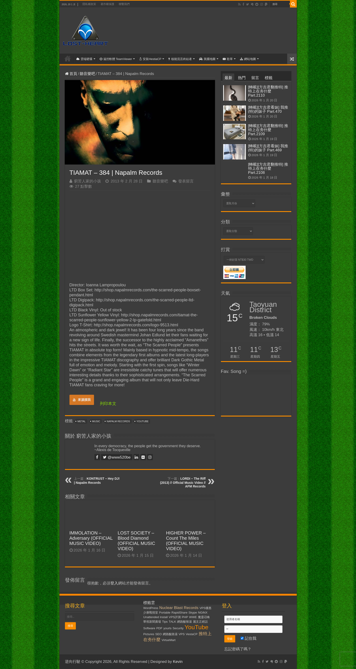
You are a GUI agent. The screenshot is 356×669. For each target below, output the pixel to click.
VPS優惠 (206, 608)
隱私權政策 (89, 4)
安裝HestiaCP (150, 59)
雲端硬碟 (84, 59)
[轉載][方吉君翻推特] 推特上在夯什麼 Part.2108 (268, 168)
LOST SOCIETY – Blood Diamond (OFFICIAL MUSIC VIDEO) (136, 540)
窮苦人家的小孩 (87, 181)
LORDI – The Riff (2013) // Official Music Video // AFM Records (182, 482)
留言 (255, 78)
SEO (158, 634)
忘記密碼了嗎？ (237, 649)
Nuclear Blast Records (178, 607)
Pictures (148, 634)
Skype (192, 612)
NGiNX (202, 612)
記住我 (248, 638)
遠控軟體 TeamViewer (116, 59)
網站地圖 (248, 59)
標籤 (268, 78)
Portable (165, 612)
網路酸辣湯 (184, 621)
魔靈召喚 (204, 617)
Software (149, 628)
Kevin (178, 661)
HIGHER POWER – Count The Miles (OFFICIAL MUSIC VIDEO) (185, 540)
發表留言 (186, 181)
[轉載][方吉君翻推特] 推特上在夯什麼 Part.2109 (268, 130)
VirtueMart (169, 640)
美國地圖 (207, 59)
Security (178, 628)
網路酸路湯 (170, 634)
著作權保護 (107, 4)
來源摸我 (82, 400)
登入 (114, 583)
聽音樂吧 (87, 74)
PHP (185, 617)
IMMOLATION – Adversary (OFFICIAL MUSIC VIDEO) (91, 538)
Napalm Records (118, 421)
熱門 (242, 78)
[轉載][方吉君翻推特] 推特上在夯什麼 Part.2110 (268, 91)
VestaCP (192, 634)
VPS (182, 634)
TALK (172, 621)
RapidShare (179, 612)
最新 (228, 78)
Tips (165, 621)
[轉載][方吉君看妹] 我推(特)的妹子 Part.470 (268, 109)
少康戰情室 (150, 612)
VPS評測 (175, 617)
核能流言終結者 (180, 59)
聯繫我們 (124, 4)
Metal (81, 421)
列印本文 (108, 403)
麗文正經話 (200, 621)
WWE (193, 617)
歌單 (228, 59)
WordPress (150, 608)
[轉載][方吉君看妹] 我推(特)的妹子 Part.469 (268, 148)
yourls (167, 628)
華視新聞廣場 (152, 621)
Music (96, 421)
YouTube (142, 421)
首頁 (68, 58)
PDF (159, 628)
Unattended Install (155, 617)
